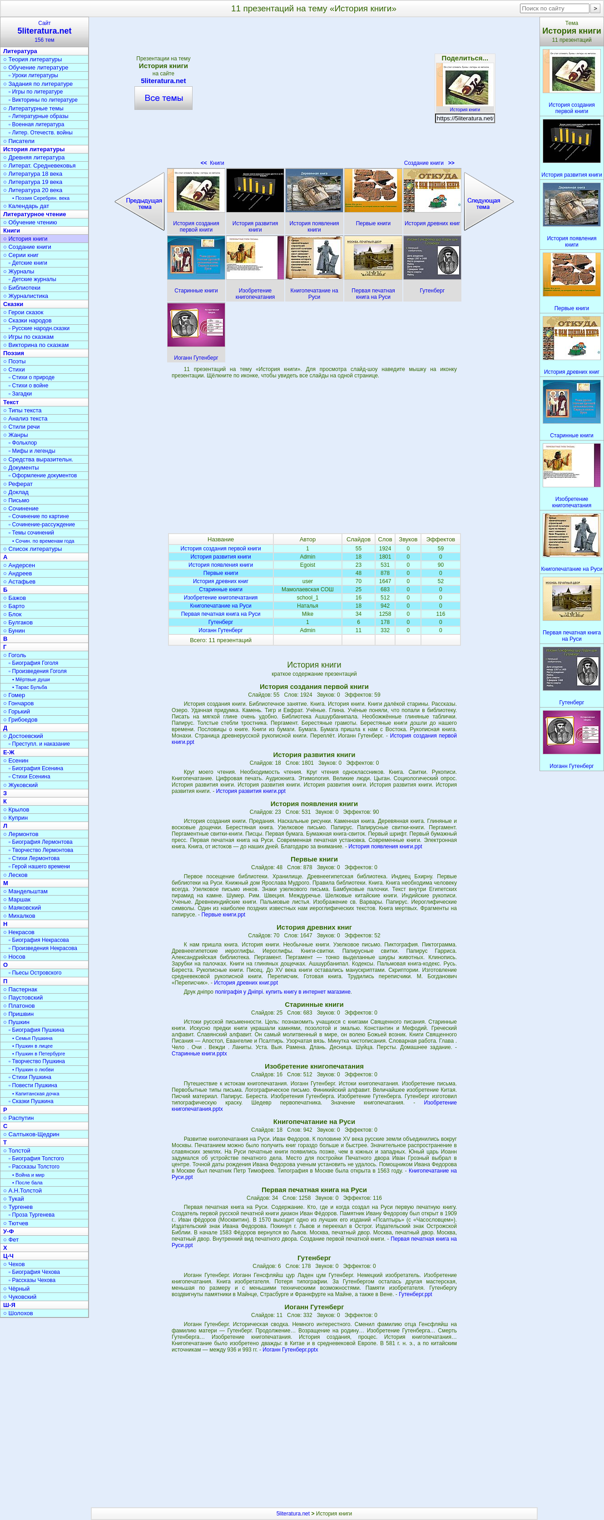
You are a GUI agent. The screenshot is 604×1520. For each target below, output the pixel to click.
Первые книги (220, 573)
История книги (465, 107)
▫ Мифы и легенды (32, 451)
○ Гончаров (18, 703)
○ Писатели (19, 141)
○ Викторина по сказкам (36, 345)
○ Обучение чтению (30, 222)
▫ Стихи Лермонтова (34, 858)
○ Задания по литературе (38, 83)
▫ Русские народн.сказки (39, 328)
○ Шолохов (18, 1313)
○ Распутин (18, 1117)
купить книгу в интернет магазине (308, 992)
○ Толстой (16, 1150)
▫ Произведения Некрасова (43, 948)
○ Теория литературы (32, 59)
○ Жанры (15, 434)
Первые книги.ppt (223, 914)
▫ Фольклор (23, 443)
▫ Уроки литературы (33, 75)
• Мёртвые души (31, 679)
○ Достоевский (23, 736)
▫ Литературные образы (39, 116)
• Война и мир (28, 1175)
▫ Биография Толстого (36, 1158)
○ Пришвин (18, 1013)
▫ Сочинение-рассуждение (42, 524)
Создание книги (429, 163)
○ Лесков (15, 874)
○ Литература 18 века (32, 173)
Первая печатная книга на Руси (221, 614)
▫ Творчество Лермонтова (41, 850)
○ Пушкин (16, 1022)
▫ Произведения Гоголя (38, 671)
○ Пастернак (20, 989)
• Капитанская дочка (35, 1093)
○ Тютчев (15, 1223)
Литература (20, 51)
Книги (212, 163)
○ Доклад (16, 492)
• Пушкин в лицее (32, 1046)
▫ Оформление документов (43, 475)
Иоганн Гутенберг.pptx (290, 1350)
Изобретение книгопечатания (221, 597)
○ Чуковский (19, 1296)
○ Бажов (14, 597)
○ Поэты (14, 361)
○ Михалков (19, 915)
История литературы (34, 149)
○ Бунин (14, 630)
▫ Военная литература (36, 124)
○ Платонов (19, 1005)
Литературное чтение (34, 214)
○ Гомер (14, 695)
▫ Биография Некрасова (39, 940)
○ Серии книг (21, 255)
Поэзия (13, 353)
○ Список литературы (32, 548)
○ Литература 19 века (32, 181)
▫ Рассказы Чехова (32, 1280)
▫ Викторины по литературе (43, 100)
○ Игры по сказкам (28, 336)
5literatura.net (163, 80)
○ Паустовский (23, 997)
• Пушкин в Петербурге (38, 1053)
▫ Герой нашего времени (39, 866)
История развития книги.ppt (250, 791)
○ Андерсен (19, 565)
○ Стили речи (21, 426)
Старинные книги (221, 589)
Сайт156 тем (44, 31)
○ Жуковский (20, 785)
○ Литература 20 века (32, 190)
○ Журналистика (25, 295)
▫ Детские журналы (32, 279)
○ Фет (11, 1239)
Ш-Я (9, 1305)
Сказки (13, 304)
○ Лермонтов (21, 834)
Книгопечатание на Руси (221, 606)
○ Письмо (16, 500)
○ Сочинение (21, 508)
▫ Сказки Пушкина (31, 1101)
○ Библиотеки (21, 287)
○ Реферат (18, 483)
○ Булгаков (18, 622)
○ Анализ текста (25, 418)
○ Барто (14, 606)
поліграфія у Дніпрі (238, 992)
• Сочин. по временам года (43, 541)
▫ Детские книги (28, 263)
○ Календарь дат (26, 206)
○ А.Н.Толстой (22, 1190)
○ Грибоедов (20, 719)
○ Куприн (15, 817)
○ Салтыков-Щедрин (31, 1134)
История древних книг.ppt (246, 983)
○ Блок (12, 614)
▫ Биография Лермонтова (41, 842)
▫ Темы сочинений (31, 533)
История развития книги (220, 557)
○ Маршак (16, 899)
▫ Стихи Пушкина (30, 1077)
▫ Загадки (20, 394)
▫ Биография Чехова (34, 1272)
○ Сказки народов (27, 320)
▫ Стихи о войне (28, 385)
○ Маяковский (22, 907)
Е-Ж (9, 752)
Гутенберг (220, 622)
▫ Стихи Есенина (29, 776)
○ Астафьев (19, 581)
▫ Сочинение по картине (39, 516)
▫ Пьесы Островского (35, 973)
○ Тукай (13, 1198)
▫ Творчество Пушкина (37, 1061)
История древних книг (220, 581)
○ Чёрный (16, 1288)
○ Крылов (16, 809)
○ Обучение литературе (36, 67)
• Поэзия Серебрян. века (40, 198)
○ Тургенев (18, 1206)
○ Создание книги (27, 246)
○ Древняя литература (33, 157)
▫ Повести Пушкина (33, 1085)
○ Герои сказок (23, 312)
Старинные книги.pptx (199, 1053)
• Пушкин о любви (33, 1069)
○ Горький (16, 711)
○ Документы (21, 467)
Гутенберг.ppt (415, 1294)
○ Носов (14, 956)
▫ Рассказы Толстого (34, 1167)
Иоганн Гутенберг (220, 630)
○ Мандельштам (25, 891)
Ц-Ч (8, 1256)
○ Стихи (14, 369)
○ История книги (25, 238)
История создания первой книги (221, 548)
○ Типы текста (22, 410)
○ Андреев (17, 573)
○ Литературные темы (33, 108)
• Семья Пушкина (32, 1038)
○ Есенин (15, 760)
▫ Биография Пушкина (36, 1030)
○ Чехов (14, 1264)
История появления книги (220, 565)
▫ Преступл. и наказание (39, 744)
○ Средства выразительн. (38, 459)
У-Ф (8, 1231)
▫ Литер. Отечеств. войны (41, 132)
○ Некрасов (19, 932)
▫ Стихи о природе (31, 377)
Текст (11, 402)
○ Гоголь (14, 655)
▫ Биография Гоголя (33, 663)
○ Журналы (18, 271)
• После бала (27, 1182)
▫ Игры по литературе (36, 92)
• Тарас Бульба (29, 687)
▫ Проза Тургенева (31, 1215)
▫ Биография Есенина (36, 768)
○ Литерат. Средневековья (39, 165)
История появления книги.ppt (385, 846)
